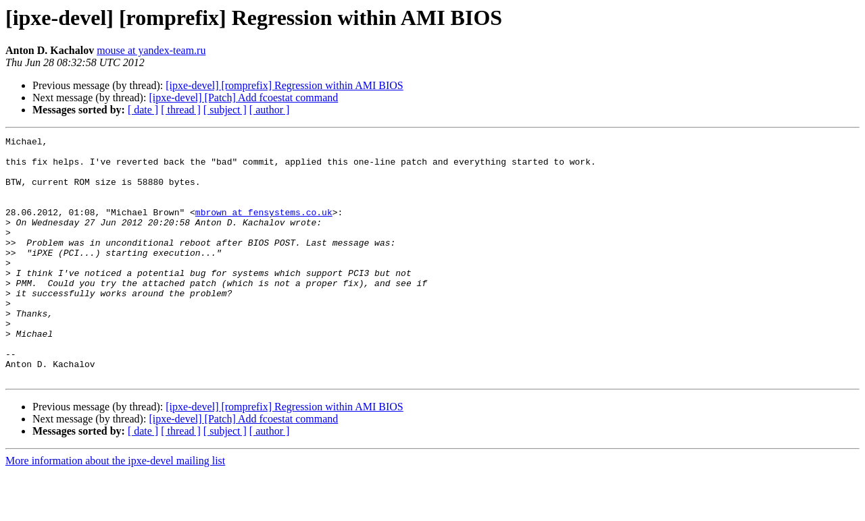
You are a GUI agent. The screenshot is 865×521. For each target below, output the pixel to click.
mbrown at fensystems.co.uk (263, 228)
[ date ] (143, 109)
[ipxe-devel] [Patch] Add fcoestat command (243, 97)
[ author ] (269, 109)
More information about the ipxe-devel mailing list (115, 509)
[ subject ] (225, 109)
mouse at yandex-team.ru (151, 50)
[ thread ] (181, 109)
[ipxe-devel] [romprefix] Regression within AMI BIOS (284, 85)
